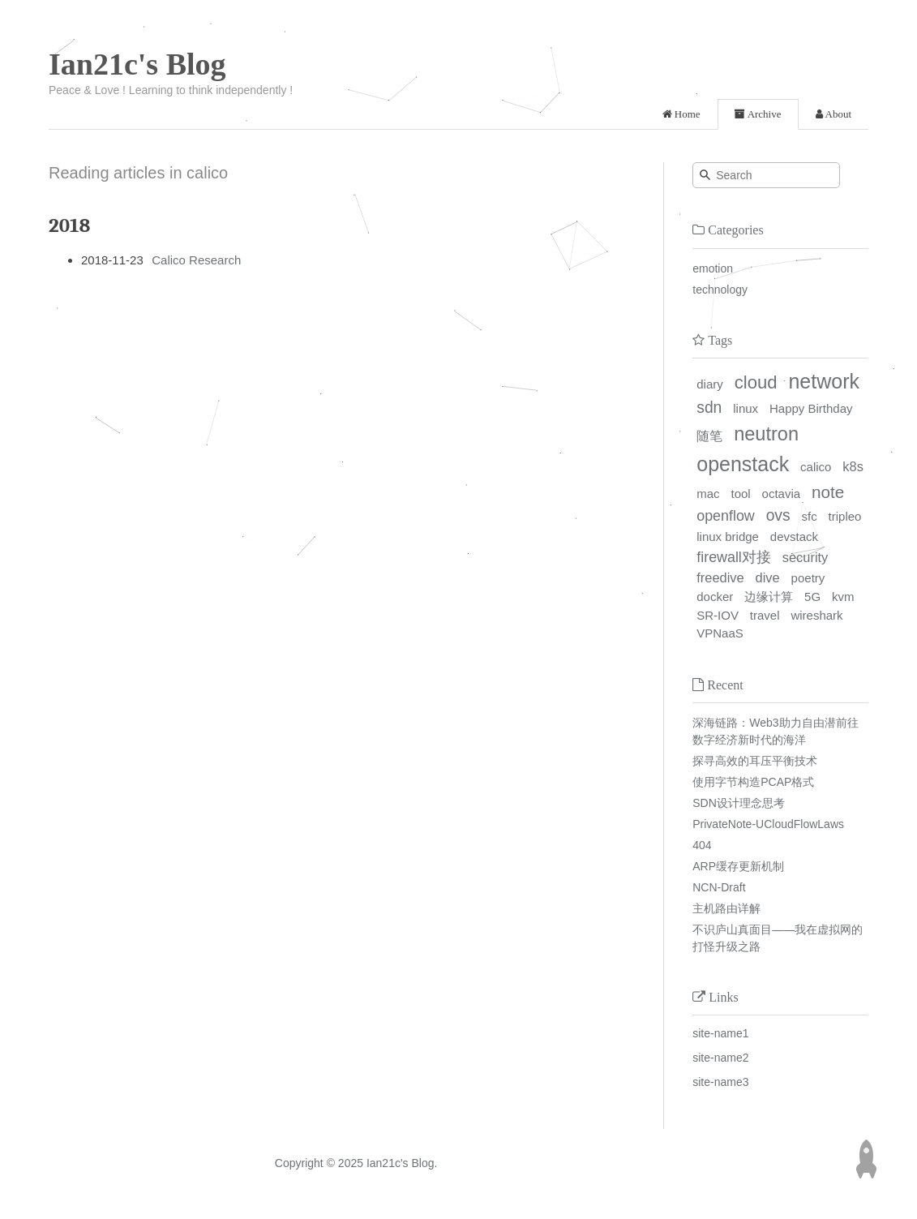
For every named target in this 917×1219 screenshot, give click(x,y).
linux (745, 408)
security (805, 557)
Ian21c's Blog (137, 64)
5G (812, 596)
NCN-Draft (718, 887)
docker (714, 596)
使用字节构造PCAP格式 (753, 781)
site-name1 (720, 1033)
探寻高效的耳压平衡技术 (754, 760)
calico (815, 467)
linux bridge (727, 536)
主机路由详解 (726, 908)
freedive (719, 577)
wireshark (816, 615)
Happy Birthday (811, 408)
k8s (852, 466)
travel (765, 615)
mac (707, 493)
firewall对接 (733, 557)
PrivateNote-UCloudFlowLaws (768, 824)
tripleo (845, 516)
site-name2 (720, 1057)
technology (720, 289)
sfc (809, 516)
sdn (709, 407)
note (828, 492)
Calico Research (196, 260)
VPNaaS (719, 633)
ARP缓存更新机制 (738, 866)
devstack (794, 536)
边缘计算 (768, 596)
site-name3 (720, 1081)
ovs (778, 515)
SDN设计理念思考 (738, 802)
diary (709, 384)
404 (701, 845)
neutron (766, 433)
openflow (725, 516)
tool (740, 493)
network (823, 381)
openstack (742, 464)
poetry (808, 578)
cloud (756, 382)
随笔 (709, 435)
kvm (843, 596)
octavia (781, 493)
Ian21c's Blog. (402, 1163)
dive (768, 577)
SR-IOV (717, 615)
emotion (712, 268)
